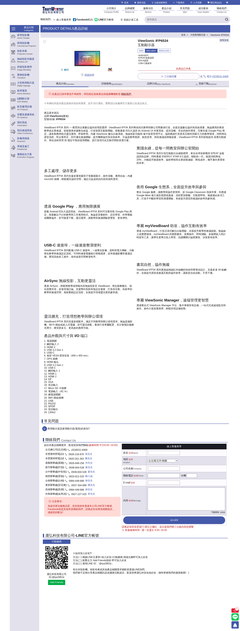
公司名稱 (128, 468)
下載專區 (178, 2)
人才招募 (196, 2)
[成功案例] (203, 10)
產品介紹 (65, 83)
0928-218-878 (76, 454)
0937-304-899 (79, 485)
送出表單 (174, 520)
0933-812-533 (76, 476)
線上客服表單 (63, 19)
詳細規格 (111, 83)
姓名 (125, 452)
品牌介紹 (159, 83)
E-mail (126, 482)
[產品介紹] (166, 10)
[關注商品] (235, 610)
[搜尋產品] (187, 19)
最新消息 (140, 2)
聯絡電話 (128, 475)
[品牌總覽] (129, 10)
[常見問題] (184, 10)
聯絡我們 (126, 94)
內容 (125, 500)
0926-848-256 (76, 463)
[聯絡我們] (221, 10)
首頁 (124, 2)
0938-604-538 (76, 467)
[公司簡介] (111, 10)
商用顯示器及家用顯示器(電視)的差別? (69, 428)
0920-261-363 (76, 458)
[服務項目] (148, 10)
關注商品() (214, 2)
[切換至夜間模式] (227, 2)
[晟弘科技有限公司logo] (53, 13)
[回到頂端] (235, 625)
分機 (183, 475)
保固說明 (87, 75)
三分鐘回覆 (168, 76)
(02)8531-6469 (220, 76)
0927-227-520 (79, 494)
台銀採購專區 (159, 2)
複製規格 (224, 40)
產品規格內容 (68, 103)
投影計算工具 (129, 19)
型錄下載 (205, 84)
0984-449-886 (76, 481)
